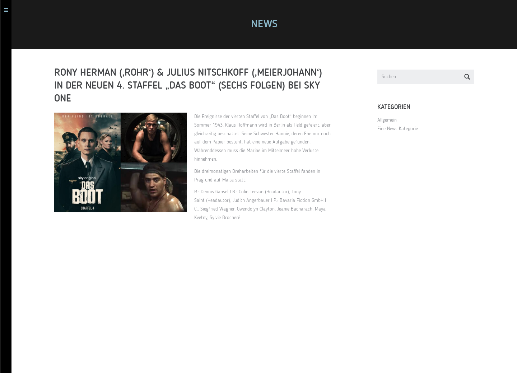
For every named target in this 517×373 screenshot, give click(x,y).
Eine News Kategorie (401, 128)
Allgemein (390, 120)
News (267, 24)
